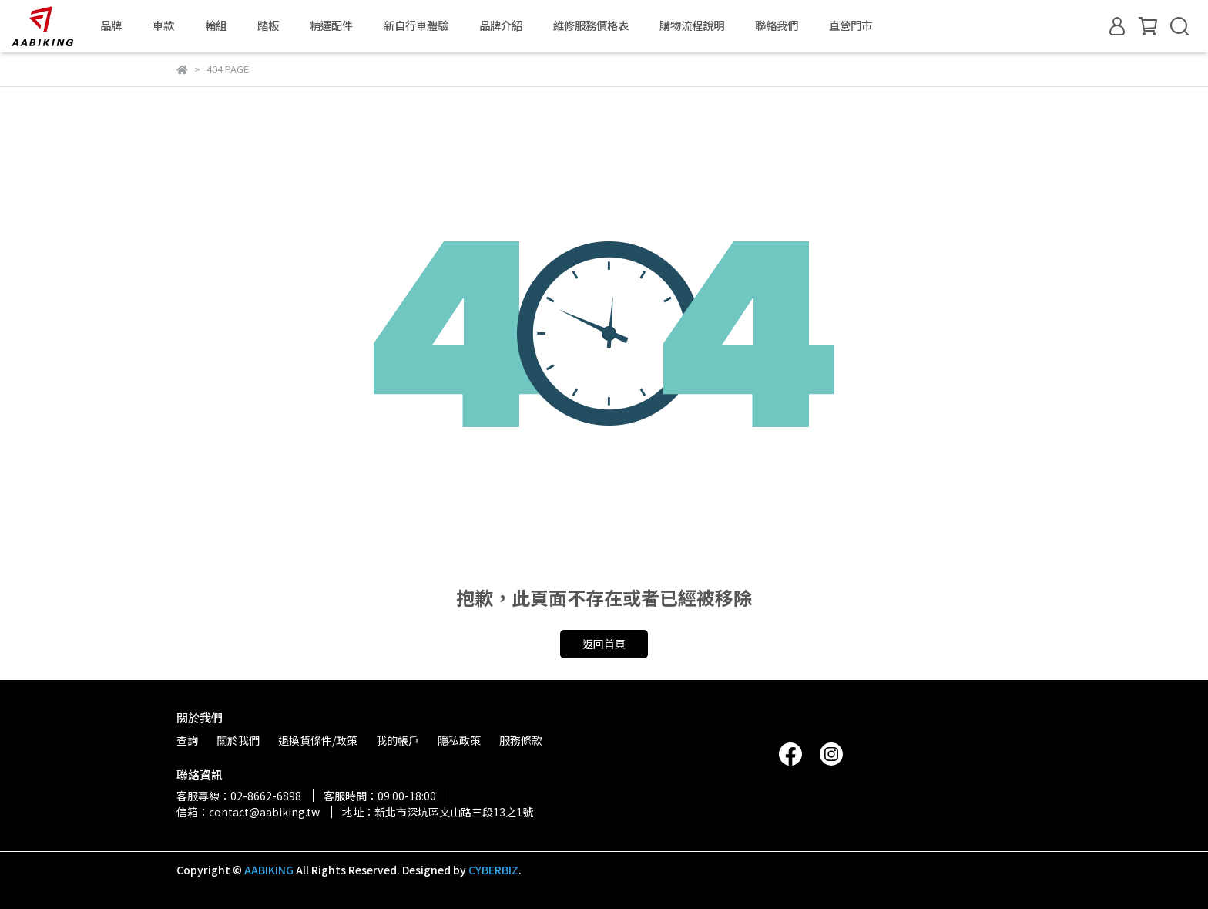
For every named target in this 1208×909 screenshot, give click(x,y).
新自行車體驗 (416, 25)
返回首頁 (604, 643)
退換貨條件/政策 (317, 740)
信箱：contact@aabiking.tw (248, 812)
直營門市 (850, 25)
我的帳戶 (397, 740)
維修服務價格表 (591, 25)
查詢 (187, 740)
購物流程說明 (691, 25)
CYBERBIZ (493, 869)
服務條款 (520, 740)
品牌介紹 (500, 25)
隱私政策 (459, 740)
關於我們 (238, 740)
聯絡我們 (776, 25)
